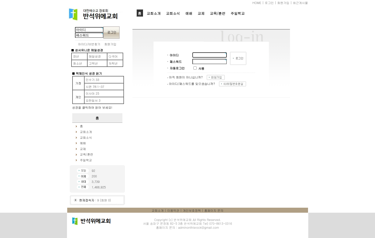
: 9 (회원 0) (95, 200)
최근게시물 (300, 3)
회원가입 (283, 3)
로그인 (269, 3)
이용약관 (173, 210)
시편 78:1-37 (95, 86)
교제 (201, 13)
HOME (256, 3)
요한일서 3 (93, 100)
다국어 (113, 56)
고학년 (93, 63)
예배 (188, 13)
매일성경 (95, 56)
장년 (76, 56)
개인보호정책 (192, 210)
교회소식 (173, 13)
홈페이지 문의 (213, 210)
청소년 (77, 63)
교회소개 (154, 13)
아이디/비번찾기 (89, 44)
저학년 (113, 63)
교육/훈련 (218, 13)
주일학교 (238, 13)
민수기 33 (92, 79)
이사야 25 (92, 93)
